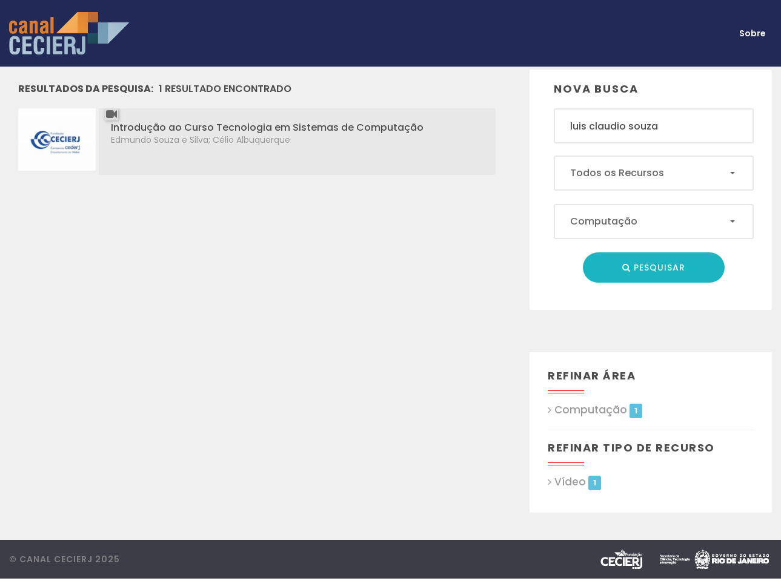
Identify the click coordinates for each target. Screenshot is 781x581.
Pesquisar (653, 267)
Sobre (752, 33)
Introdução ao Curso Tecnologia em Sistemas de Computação (267, 127)
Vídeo (577, 482)
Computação (598, 410)
